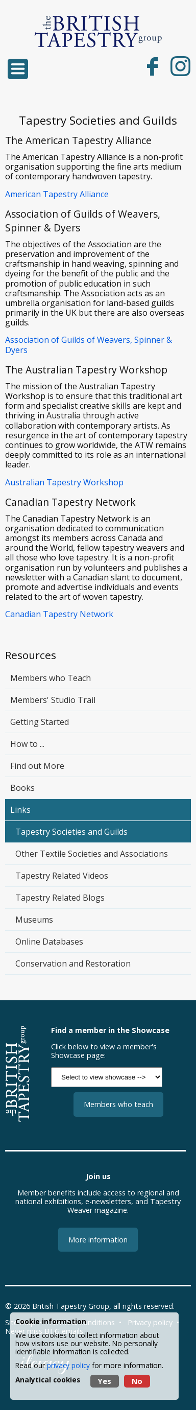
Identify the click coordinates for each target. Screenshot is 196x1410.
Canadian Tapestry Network (59, 614)
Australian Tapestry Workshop (64, 482)
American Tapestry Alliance (57, 194)
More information (98, 1239)
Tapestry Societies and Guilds (71, 831)
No (137, 1381)
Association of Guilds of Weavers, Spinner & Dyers (88, 344)
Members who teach (118, 1104)
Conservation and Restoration (73, 963)
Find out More (37, 765)
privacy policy (68, 1365)
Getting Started (39, 721)
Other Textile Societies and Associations (91, 853)
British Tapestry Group (70, 1306)
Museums (34, 919)
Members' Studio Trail (52, 700)
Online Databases (49, 941)
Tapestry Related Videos (61, 875)
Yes (104, 1381)
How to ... (27, 743)
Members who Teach (50, 678)
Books (22, 787)
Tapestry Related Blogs (60, 897)
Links (20, 809)
